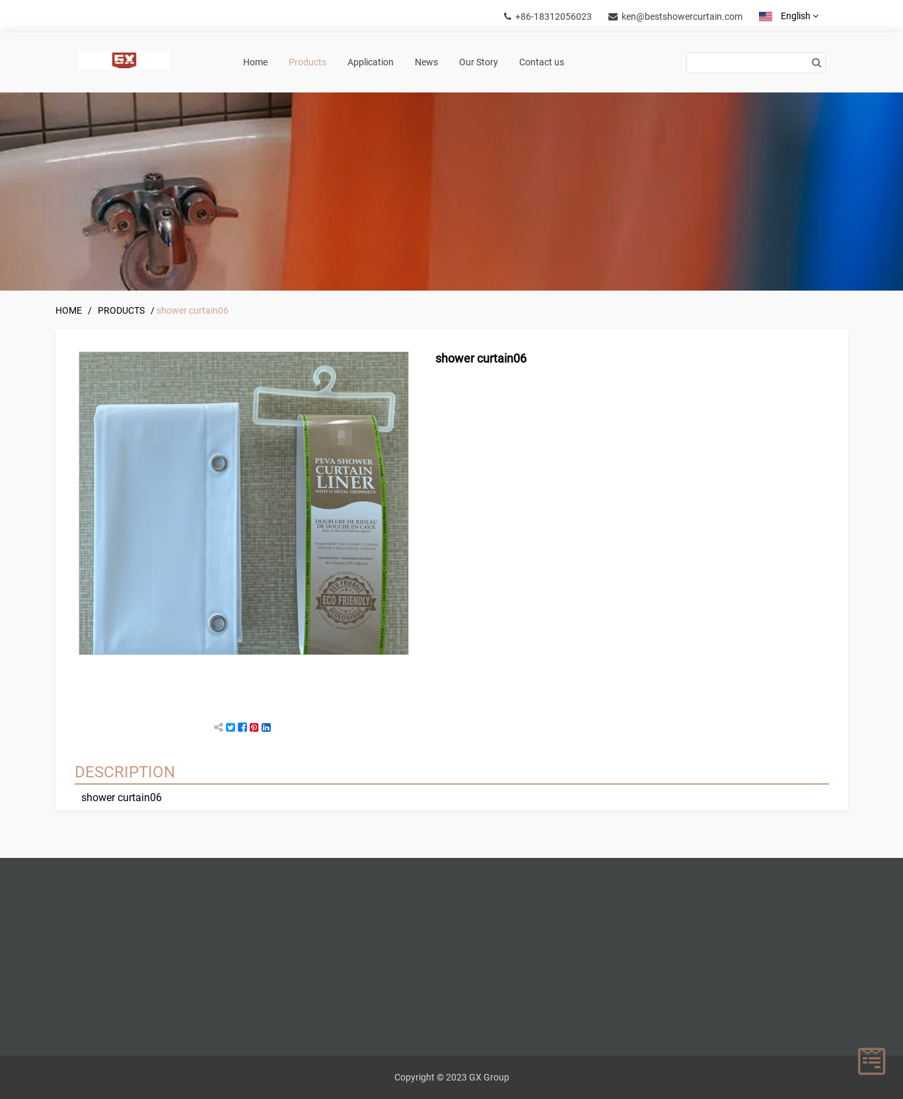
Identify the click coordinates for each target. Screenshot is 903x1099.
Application (370, 62)
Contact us (541, 62)
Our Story (478, 62)
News (426, 62)
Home (255, 62)
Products (307, 62)
